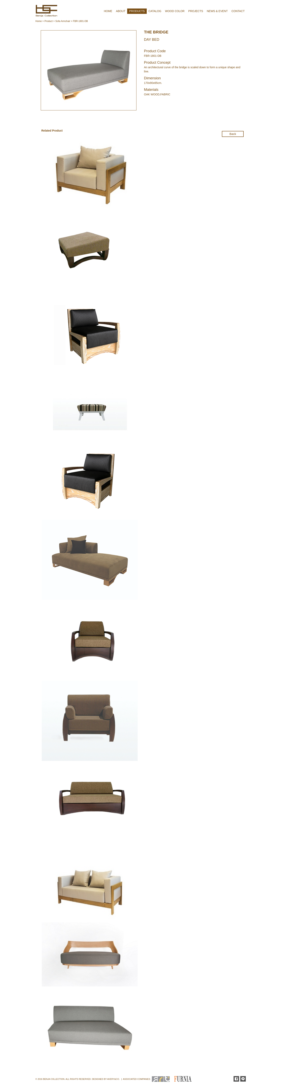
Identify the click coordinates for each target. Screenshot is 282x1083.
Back (232, 134)
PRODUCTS (137, 11)
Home (38, 21)
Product (48, 21)
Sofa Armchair (62, 21)
